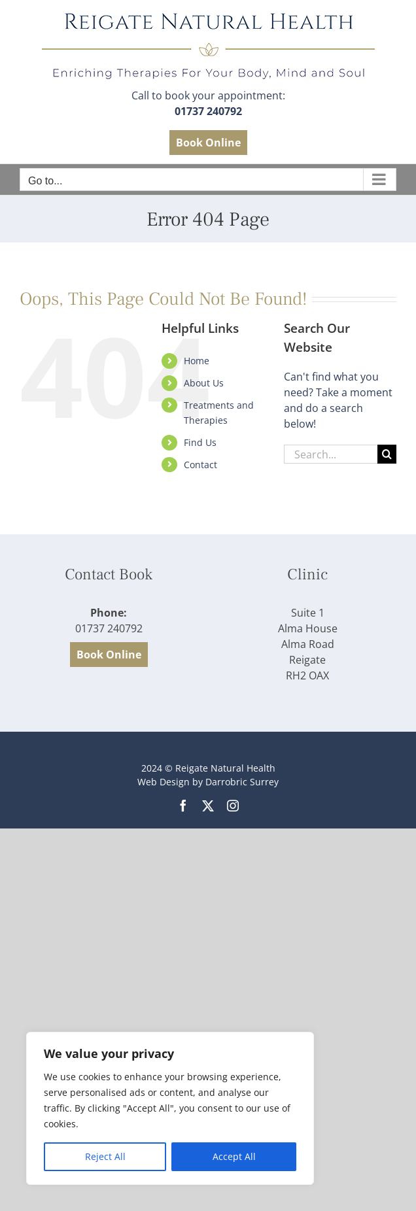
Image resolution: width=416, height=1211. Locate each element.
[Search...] (330, 454)
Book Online (208, 142)
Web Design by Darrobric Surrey (208, 782)
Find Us (200, 442)
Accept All (234, 1156)
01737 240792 (208, 111)
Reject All (105, 1156)
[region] (170, 1108)
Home (196, 360)
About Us (204, 383)
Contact (200, 464)
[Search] (386, 454)
